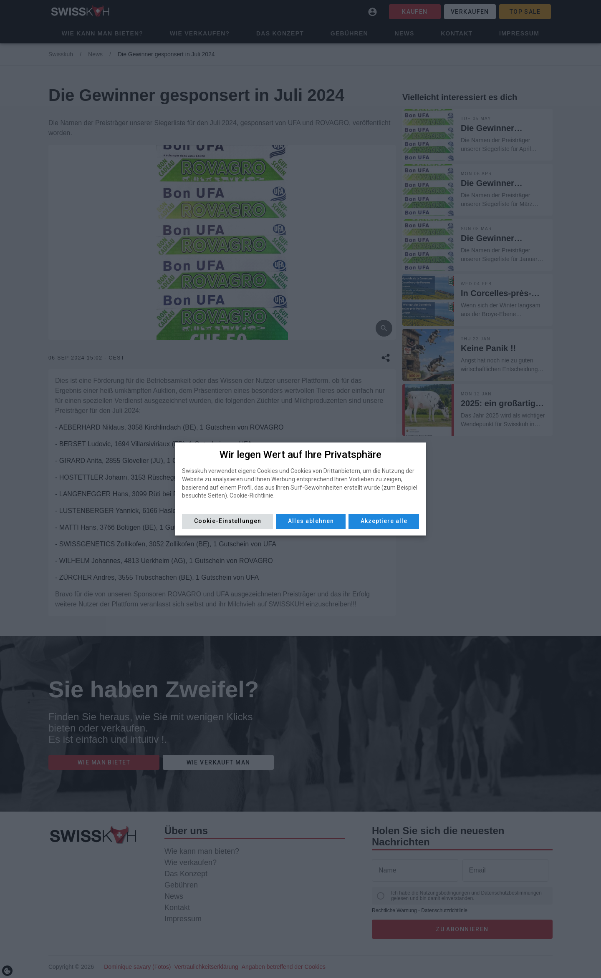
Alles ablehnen (311, 521)
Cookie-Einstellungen (227, 521)
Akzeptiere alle (384, 521)
